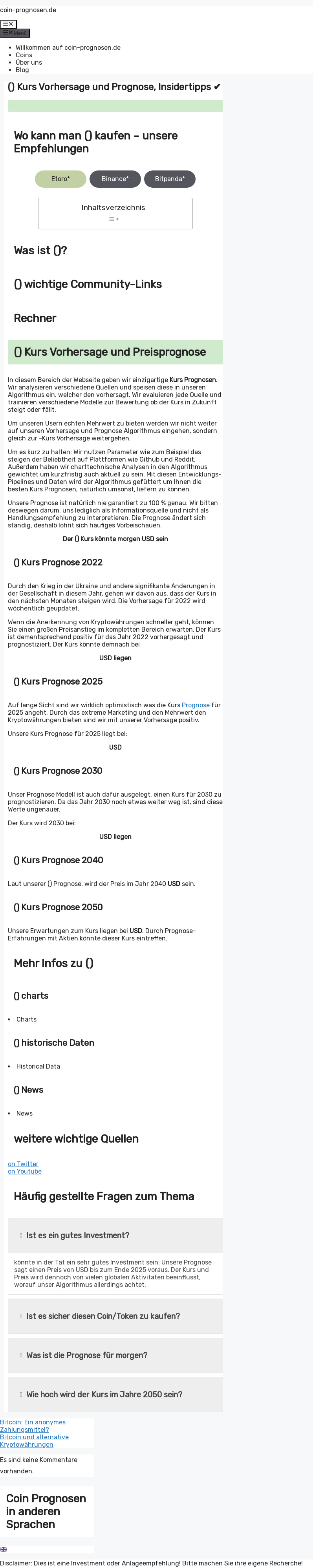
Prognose (196, 705)
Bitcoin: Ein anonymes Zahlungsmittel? (33, 1425)
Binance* (115, 179)
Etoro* (60, 179)
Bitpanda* (170, 179)
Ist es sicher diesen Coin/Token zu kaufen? (100, 1316)
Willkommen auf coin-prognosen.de (68, 47)
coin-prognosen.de (28, 10)
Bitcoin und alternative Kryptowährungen (34, 1440)
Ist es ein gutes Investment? (74, 1235)
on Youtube (25, 1171)
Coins (24, 55)
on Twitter (23, 1164)
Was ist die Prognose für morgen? (83, 1355)
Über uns (29, 62)
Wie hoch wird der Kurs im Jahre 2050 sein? (101, 1394)
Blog (22, 70)
